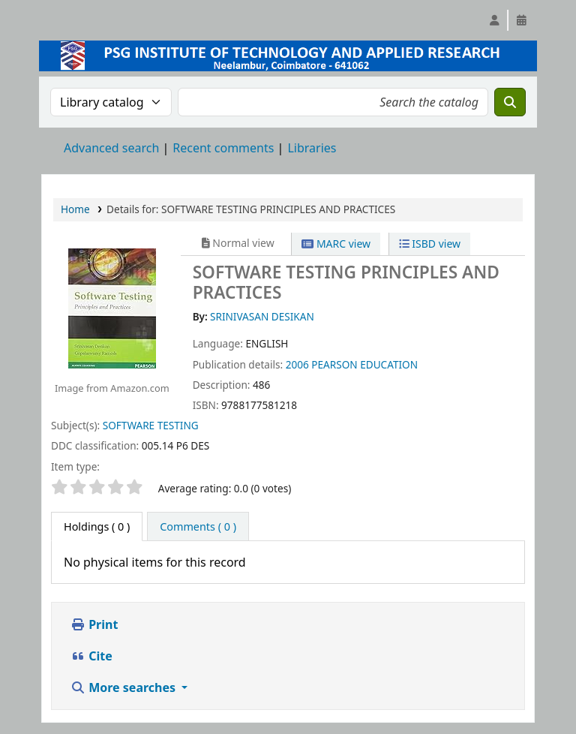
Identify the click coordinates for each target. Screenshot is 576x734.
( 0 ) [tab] (97, 526)
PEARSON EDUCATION (364, 364)
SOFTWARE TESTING (151, 425)
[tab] (198, 527)
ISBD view (429, 243)
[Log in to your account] (494, 20)
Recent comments (223, 148)
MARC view (336, 243)
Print (94, 624)
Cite (91, 656)
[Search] (510, 102)
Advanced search (111, 148)
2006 (297, 364)
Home (75, 209)
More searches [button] (124, 687)
